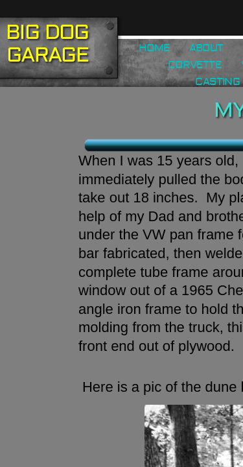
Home (154, 48)
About (206, 48)
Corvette (195, 64)
